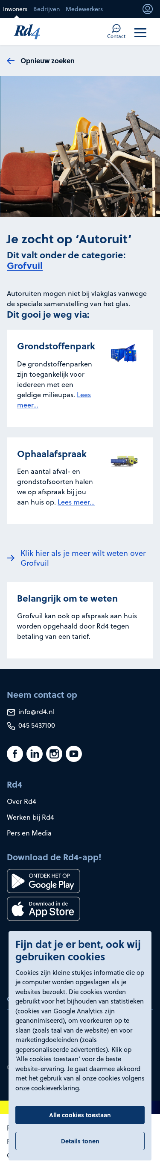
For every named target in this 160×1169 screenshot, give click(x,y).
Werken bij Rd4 (30, 817)
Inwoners (15, 9)
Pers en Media (29, 833)
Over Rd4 (21, 801)
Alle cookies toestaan (80, 1114)
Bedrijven (46, 9)
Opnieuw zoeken (47, 60)
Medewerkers (84, 9)
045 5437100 (31, 725)
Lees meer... (76, 502)
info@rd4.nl (31, 711)
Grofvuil (25, 265)
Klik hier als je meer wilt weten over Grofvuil (82, 558)
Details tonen (80, 1141)
